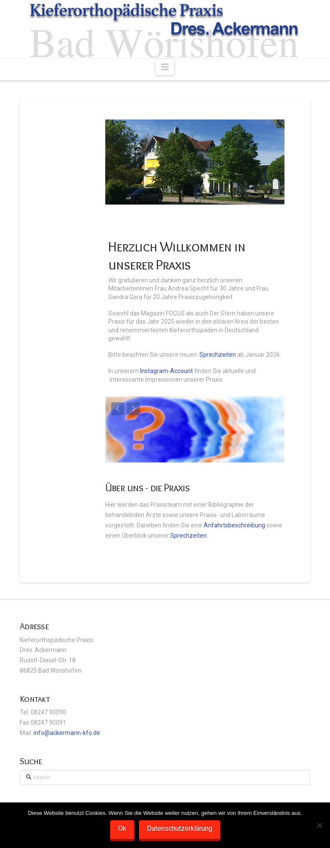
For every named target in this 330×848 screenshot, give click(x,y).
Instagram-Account (166, 370)
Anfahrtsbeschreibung (235, 525)
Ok (122, 828)
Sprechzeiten (217, 354)
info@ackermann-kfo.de (67, 732)
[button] (165, 67)
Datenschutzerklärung (179, 828)
